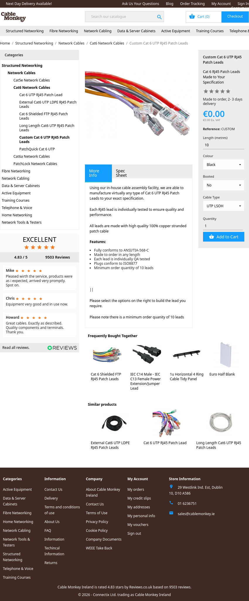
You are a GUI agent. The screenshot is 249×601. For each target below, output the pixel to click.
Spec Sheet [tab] (121, 173)
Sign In (243, 3)
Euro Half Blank (222, 374)
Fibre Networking (64, 30)
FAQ (48, 530)
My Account (221, 3)
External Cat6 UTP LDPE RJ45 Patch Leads (47, 104)
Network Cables (21, 72)
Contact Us (240, 8)
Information (54, 539)
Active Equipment (175, 30)
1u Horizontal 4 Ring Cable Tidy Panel (187, 376)
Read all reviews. (16, 347)
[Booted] (223, 185)
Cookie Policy (97, 530)
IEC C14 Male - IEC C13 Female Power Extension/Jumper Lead (145, 381)
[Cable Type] (223, 206)
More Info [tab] (94, 173)
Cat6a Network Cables (31, 156)
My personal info (141, 515)
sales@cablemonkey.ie (196, 513)
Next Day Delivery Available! (29, 3)
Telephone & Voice (17, 207)
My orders (135, 489)
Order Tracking (192, 3)
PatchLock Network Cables (35, 163)
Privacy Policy (97, 521)
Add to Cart (227, 237)
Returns (51, 562)
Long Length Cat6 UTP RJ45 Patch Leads (46, 128)
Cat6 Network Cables (31, 87)
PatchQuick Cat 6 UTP (37, 149)
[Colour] (223, 164)
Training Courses (210, 30)
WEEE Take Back (99, 548)
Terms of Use (96, 512)
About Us (52, 521)
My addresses (138, 507)
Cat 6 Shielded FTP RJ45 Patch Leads (43, 116)
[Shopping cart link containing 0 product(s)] (217, 17)
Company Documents (104, 539)
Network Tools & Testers (22, 222)
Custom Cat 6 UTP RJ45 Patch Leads (44, 139)
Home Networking (17, 215)
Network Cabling (97, 30)
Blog (169, 3)
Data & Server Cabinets (136, 30)
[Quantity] (223, 226)
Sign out (134, 533)
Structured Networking (25, 30)
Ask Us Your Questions (140, 3)
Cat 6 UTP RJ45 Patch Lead (40, 94)
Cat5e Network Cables (31, 80)
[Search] (124, 16)
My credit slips (139, 498)
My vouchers (138, 524)
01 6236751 (187, 503)
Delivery (51, 498)
